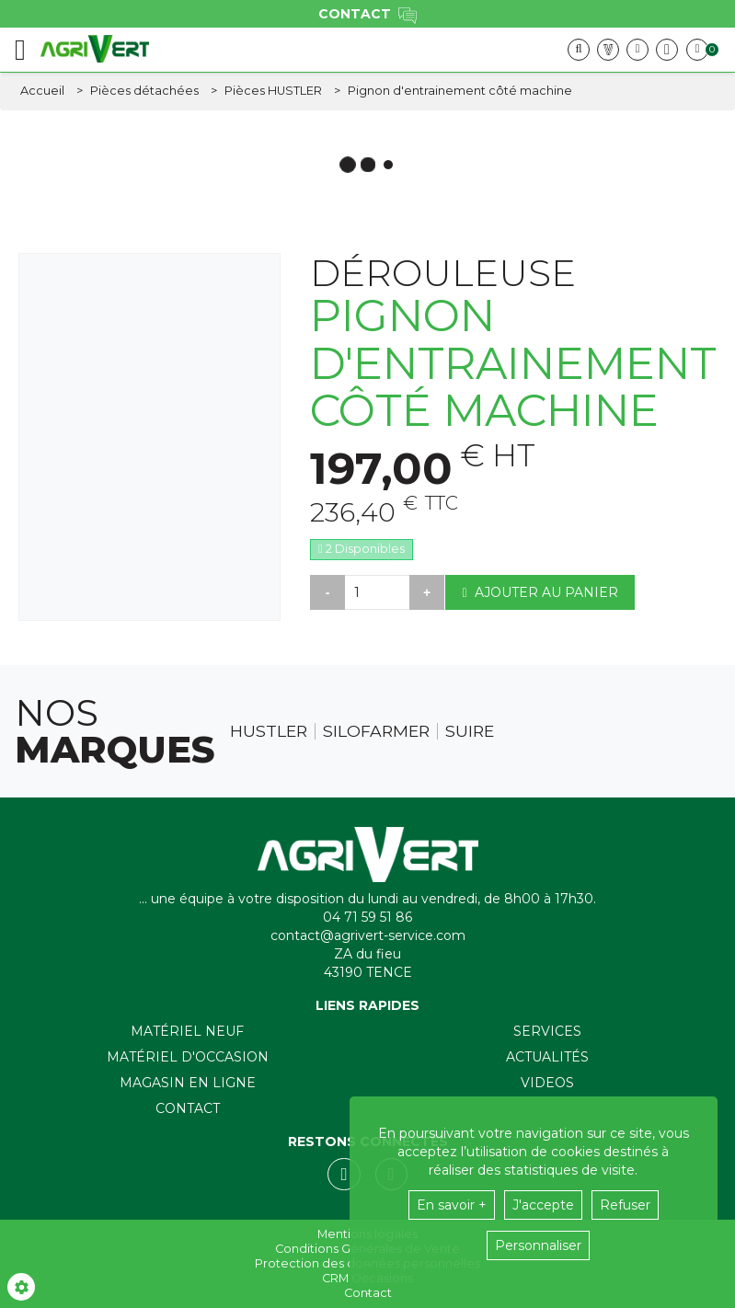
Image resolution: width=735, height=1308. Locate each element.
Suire (469, 731)
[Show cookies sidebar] (21, 1287)
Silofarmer (376, 731)
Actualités (547, 1057)
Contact (187, 1108)
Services (547, 1031)
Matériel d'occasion (188, 1057)
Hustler (268, 731)
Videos (547, 1082)
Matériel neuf (187, 1031)
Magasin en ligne (188, 1082)
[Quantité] (377, 592)
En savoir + (452, 1205)
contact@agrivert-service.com (367, 935)
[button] (460, 91)
